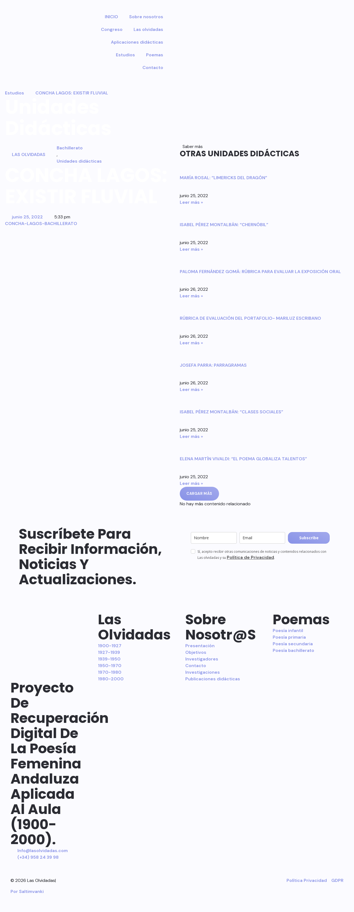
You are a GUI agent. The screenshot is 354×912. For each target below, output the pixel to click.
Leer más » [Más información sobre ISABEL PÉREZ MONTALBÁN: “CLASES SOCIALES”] (191, 436)
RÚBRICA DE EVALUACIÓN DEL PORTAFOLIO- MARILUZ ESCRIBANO (250, 318)
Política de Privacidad (250, 557)
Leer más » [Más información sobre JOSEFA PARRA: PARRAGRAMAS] (191, 389)
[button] (199, 494)
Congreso (112, 29)
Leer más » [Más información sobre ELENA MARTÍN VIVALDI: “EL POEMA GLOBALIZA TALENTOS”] (191, 483)
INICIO (111, 17)
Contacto (152, 67)
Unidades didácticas (79, 161)
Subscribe (309, 537)
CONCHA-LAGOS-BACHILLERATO (41, 223)
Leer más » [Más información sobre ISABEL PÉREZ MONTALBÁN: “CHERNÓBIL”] (191, 249)
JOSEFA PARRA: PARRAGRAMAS (213, 365)
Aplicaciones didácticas (137, 42)
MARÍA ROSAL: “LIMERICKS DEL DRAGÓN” (223, 178)
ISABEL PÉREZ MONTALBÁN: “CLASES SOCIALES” (231, 412)
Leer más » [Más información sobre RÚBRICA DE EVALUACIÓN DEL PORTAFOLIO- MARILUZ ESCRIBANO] (191, 343)
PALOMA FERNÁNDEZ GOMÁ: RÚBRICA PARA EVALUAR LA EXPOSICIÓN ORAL (260, 271)
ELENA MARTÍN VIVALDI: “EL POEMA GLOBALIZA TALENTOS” (243, 459)
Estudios (125, 55)
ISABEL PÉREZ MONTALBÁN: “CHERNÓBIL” (224, 225)
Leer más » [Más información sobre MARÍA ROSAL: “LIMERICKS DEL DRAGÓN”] (191, 202)
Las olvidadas (148, 29)
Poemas (154, 55)
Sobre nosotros (146, 17)
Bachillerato (70, 148)
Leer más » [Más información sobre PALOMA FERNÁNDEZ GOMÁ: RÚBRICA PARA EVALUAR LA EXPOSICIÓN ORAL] (191, 296)
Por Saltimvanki (27, 891)
